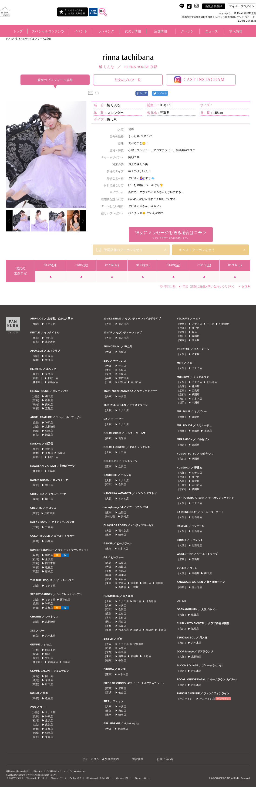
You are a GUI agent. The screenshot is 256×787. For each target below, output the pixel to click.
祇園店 (61, 452)
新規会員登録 (213, 6)
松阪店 (49, 400)
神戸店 (49, 337)
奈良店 (49, 374)
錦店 (47, 653)
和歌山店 (53, 378)
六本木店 (49, 513)
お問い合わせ (165, 759)
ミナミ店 (50, 323)
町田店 (49, 684)
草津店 (49, 680)
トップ (18, 31)
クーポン (187, 31)
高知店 (49, 404)
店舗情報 (160, 31)
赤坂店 (134, 583)
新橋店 (49, 571)
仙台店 (49, 430)
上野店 (122, 512)
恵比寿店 (50, 341)
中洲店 (49, 360)
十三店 (122, 365)
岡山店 (49, 499)
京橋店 (122, 351)
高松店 (122, 370)
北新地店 (50, 426)
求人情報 (235, 31)
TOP (8, 39)
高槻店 (195, 416)
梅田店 (49, 396)
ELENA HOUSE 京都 (141, 67)
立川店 (49, 658)
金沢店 (49, 559)
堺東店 (195, 354)
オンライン (223, 698)
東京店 (49, 737)
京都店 (49, 408)
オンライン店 (207, 698)
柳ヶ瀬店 (197, 587)
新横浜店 (53, 382)
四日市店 (50, 563)
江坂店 (49, 356)
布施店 (208, 430)
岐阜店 (122, 534)
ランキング (106, 31)
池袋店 (49, 434)
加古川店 (123, 323)
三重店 (49, 527)
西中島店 (65, 599)
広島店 (49, 724)
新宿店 (137, 629)
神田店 (49, 485)
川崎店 (51, 471)
